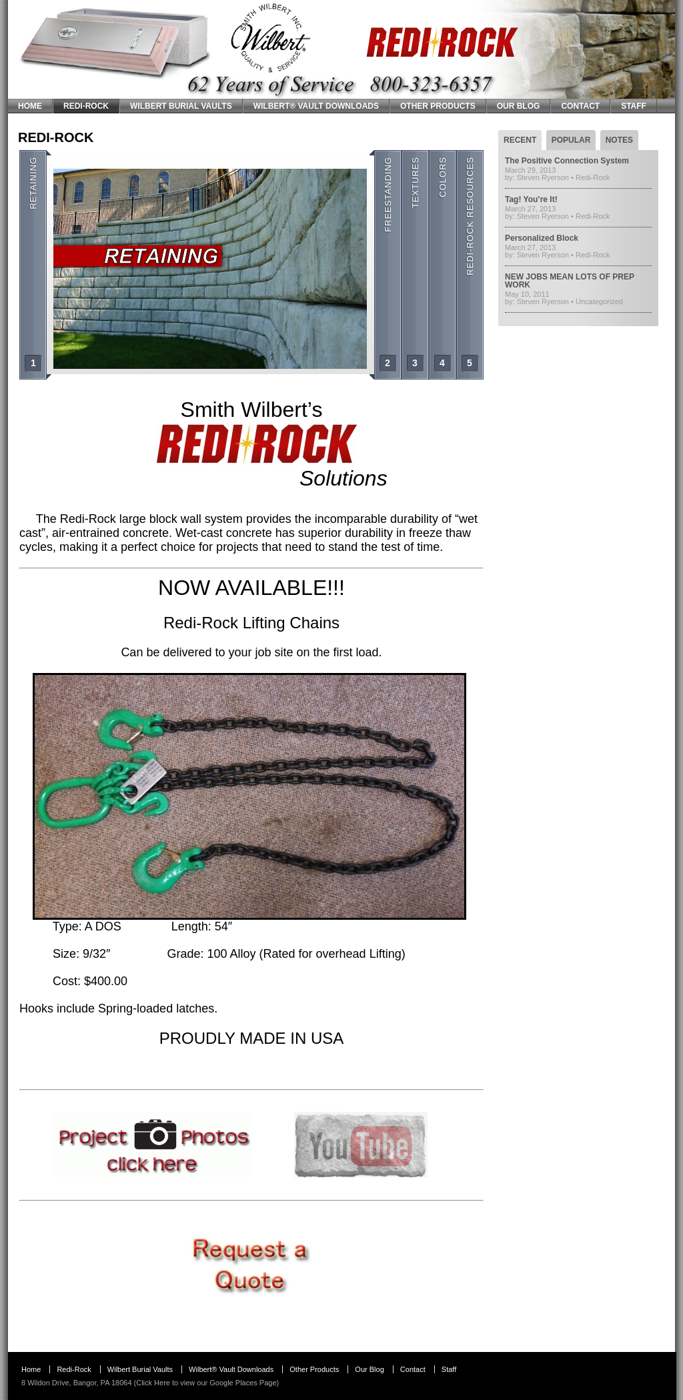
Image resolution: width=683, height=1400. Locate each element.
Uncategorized (599, 301)
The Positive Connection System (567, 160)
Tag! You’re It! (531, 199)
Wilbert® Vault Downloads (316, 106)
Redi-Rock (86, 106)
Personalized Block (541, 238)
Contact (580, 106)
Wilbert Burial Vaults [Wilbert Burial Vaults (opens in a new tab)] (140, 1369)
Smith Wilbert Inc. (52, 4)
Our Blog (518, 106)
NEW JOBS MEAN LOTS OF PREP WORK (569, 280)
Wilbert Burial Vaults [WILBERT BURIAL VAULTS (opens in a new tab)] (181, 106)
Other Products (438, 106)
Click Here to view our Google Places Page (206, 1383)
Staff (633, 106)
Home (30, 106)
